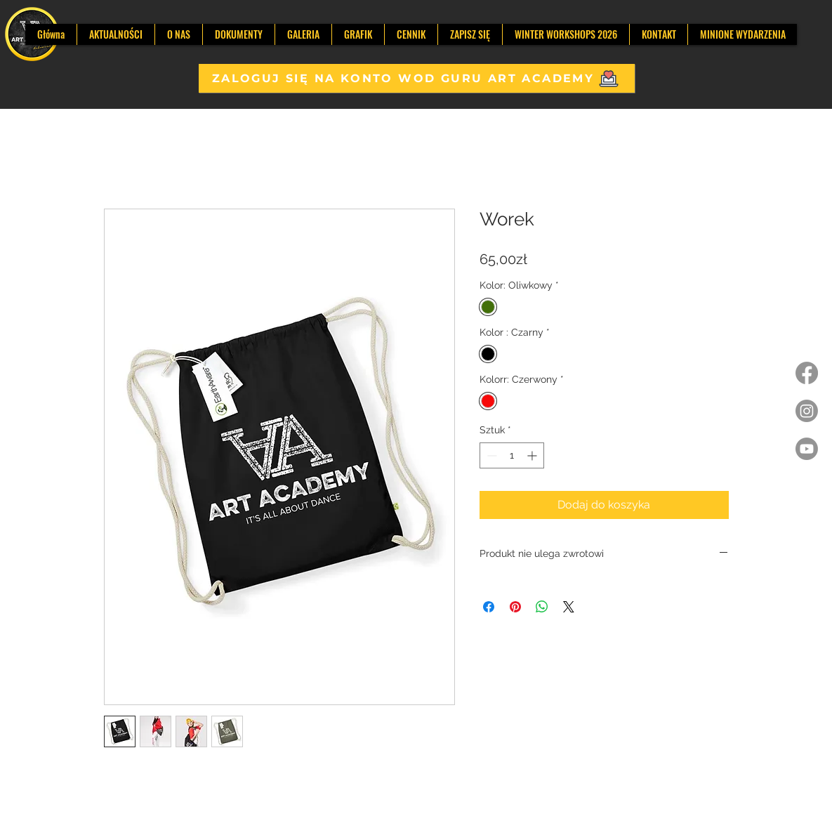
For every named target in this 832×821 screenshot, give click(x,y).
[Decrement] (490, 455)
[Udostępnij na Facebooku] (488, 606)
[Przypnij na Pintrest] (515, 606)
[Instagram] (806, 411)
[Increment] (533, 455)
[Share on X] (568, 606)
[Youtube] (806, 449)
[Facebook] (806, 373)
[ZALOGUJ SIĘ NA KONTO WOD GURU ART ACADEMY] (417, 78)
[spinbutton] (511, 455)
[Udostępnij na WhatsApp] (542, 606)
